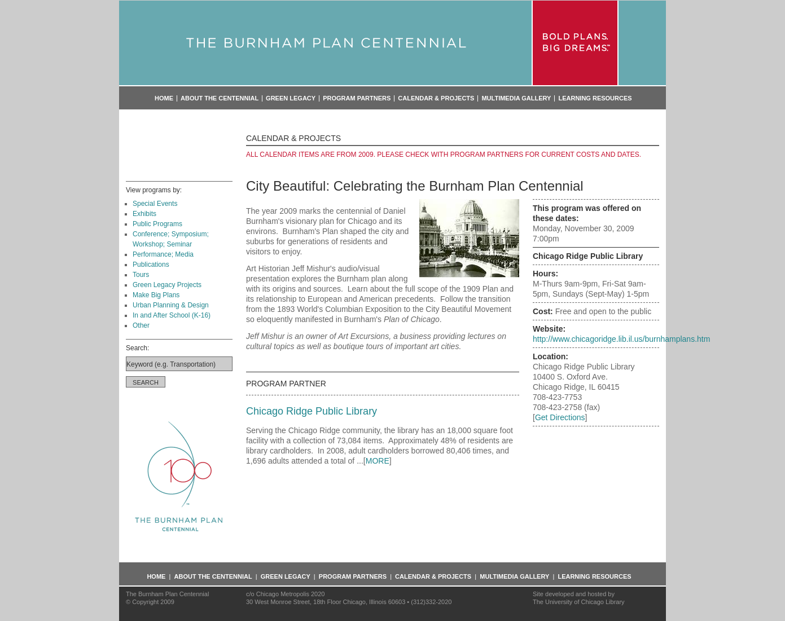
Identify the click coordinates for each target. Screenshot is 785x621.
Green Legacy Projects (167, 285)
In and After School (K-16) (171, 315)
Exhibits (144, 214)
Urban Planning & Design (171, 305)
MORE (377, 460)
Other (141, 325)
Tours (141, 275)
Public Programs (157, 224)
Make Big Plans (156, 295)
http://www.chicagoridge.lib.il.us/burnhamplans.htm (621, 338)
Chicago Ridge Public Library (311, 411)
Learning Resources (594, 98)
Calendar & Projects (436, 98)
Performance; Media (163, 254)
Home (164, 98)
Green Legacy (290, 98)
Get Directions (560, 417)
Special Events (155, 204)
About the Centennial (219, 98)
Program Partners (357, 98)
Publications (151, 264)
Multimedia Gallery (516, 98)
